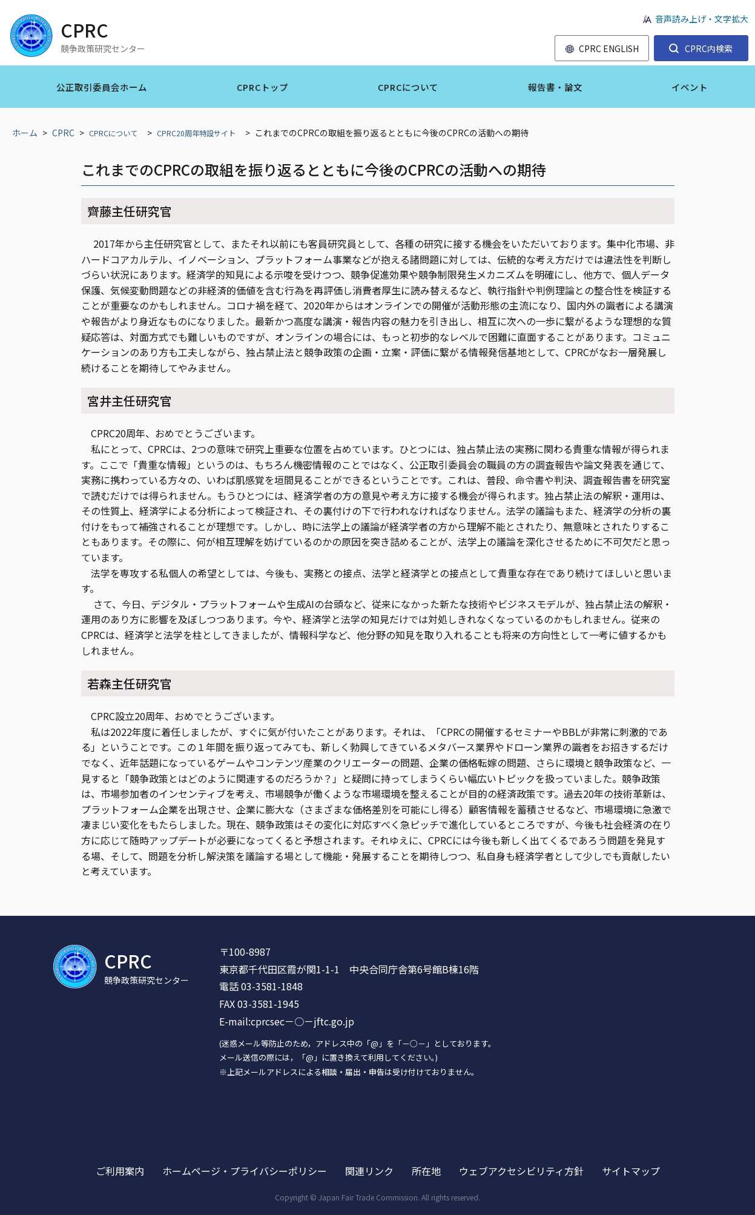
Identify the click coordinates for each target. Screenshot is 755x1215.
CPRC (63, 133)
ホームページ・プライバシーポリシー (244, 1171)
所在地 (426, 1171)
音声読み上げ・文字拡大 (701, 19)
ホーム (25, 133)
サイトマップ (631, 1171)
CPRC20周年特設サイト (196, 133)
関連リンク (369, 1171)
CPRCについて (113, 133)
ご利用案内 (120, 1171)
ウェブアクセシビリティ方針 (521, 1171)
